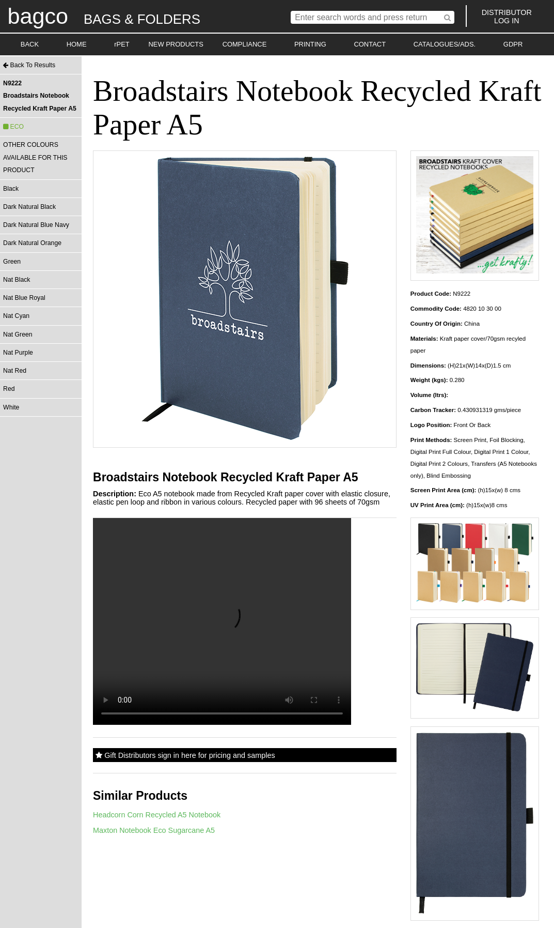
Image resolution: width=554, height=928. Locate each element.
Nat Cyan (16, 316)
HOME (77, 44)
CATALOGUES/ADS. (445, 44)
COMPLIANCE (245, 44)
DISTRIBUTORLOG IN (507, 16)
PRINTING (310, 44)
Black (11, 188)
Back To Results (29, 65)
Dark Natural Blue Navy (36, 225)
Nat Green (17, 334)
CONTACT (370, 44)
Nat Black (16, 279)
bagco (37, 16)
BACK (30, 44)
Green (12, 261)
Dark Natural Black (29, 206)
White (11, 407)
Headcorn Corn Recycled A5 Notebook (156, 815)
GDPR (513, 44)
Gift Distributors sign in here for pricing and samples (185, 755)
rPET (122, 44)
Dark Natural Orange (32, 243)
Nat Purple (18, 352)
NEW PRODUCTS (175, 44)
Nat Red (14, 370)
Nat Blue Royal (24, 297)
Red (8, 388)
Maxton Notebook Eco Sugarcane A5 (154, 830)
